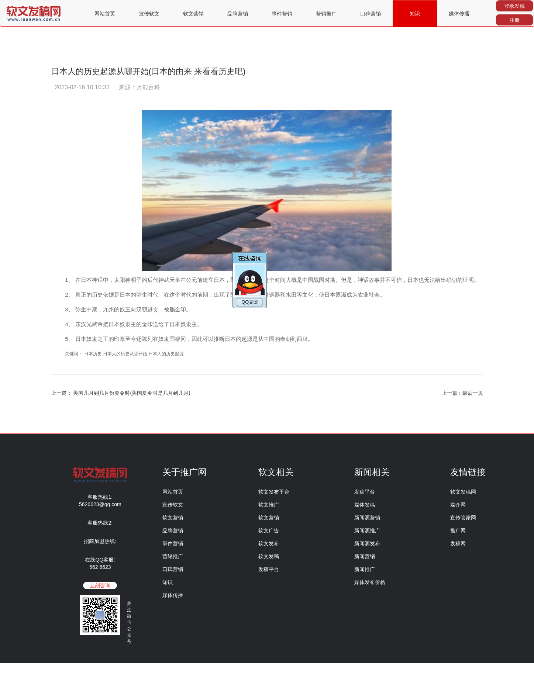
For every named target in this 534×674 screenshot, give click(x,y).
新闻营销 (364, 556)
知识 (415, 14)
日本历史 (93, 353)
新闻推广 (364, 569)
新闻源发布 (367, 543)
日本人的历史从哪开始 (125, 353)
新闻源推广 (367, 530)
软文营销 (193, 14)
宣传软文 (149, 14)
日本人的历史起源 (166, 353)
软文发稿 (268, 556)
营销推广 (326, 14)
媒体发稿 (364, 505)
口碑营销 (370, 14)
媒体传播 (459, 14)
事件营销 (282, 14)
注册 (514, 20)
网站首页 (104, 14)
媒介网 (458, 505)
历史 (97, 294)
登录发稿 (514, 6)
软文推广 (268, 505)
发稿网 (458, 543)
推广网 (458, 530)
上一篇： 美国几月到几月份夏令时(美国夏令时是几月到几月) (120, 393)
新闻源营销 (367, 518)
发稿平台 (268, 569)
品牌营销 (237, 14)
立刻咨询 (100, 585)
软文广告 (268, 530)
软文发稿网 (463, 492)
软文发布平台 (273, 492)
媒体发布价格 (369, 582)
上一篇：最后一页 (462, 393)
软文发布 (268, 543)
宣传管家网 (463, 518)
